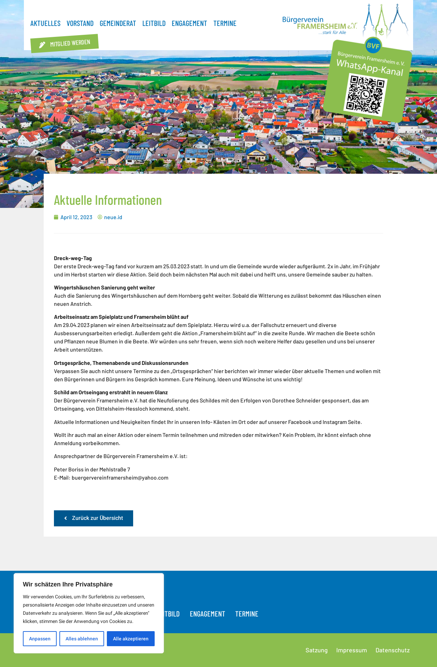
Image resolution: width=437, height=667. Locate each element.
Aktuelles (45, 22)
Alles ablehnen (82, 638)
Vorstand (80, 22)
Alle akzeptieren (131, 638)
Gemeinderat (118, 22)
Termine (225, 22)
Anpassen (40, 638)
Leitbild (154, 22)
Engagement (189, 22)
